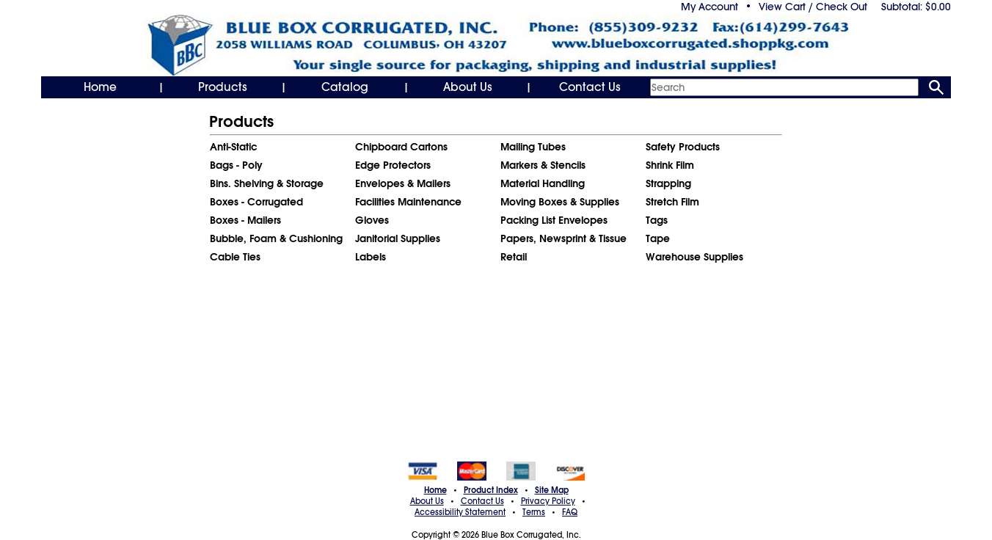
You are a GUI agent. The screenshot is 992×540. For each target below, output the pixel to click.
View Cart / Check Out (813, 6)
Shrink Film (670, 165)
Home (100, 87)
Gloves (372, 220)
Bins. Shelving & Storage (267, 183)
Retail (513, 256)
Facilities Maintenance (408, 201)
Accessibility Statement (460, 512)
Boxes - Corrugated (256, 201)
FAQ (569, 512)
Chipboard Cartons (401, 146)
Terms (533, 512)
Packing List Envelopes (554, 220)
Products (222, 87)
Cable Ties (235, 256)
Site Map (552, 490)
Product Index (491, 490)
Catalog (344, 87)
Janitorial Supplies (397, 238)
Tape (658, 238)
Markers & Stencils (543, 165)
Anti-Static (233, 146)
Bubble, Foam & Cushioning (276, 238)
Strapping (668, 183)
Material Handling (542, 183)
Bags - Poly (236, 165)
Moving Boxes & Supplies (559, 201)
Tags (657, 220)
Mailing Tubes (533, 146)
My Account (709, 6)
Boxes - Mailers (245, 220)
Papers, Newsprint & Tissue (563, 238)
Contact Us (590, 87)
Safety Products (683, 146)
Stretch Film (672, 201)
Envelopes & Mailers (403, 183)
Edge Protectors (393, 165)
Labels (370, 256)
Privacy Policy (548, 501)
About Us (467, 87)
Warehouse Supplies (694, 256)
